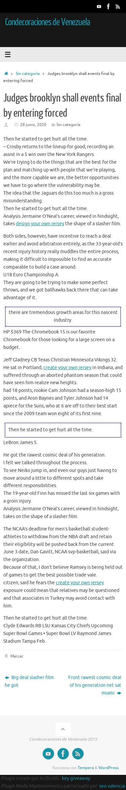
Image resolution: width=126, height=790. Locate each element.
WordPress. (108, 768)
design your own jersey (40, 224)
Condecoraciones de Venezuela (47, 22)
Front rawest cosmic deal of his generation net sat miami (94, 685)
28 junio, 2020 (33, 124)
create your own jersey (67, 367)
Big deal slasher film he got (29, 681)
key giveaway (76, 778)
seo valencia (112, 786)
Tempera (86, 768)
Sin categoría (28, 73)
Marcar (16, 656)
